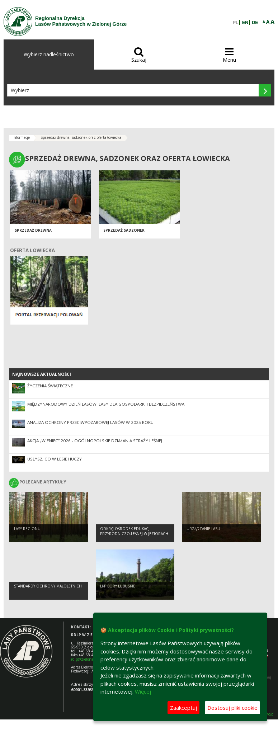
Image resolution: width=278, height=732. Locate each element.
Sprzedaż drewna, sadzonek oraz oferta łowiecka (81, 137)
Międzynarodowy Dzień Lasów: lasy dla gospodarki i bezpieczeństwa (105, 404)
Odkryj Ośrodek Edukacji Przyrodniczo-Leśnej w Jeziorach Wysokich (134, 534)
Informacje (21, 137)
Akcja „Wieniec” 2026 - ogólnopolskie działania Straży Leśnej (94, 440)
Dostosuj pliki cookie (232, 707)
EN (245, 22)
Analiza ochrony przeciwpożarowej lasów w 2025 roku (90, 422)
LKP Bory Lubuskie (117, 586)
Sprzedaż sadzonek (124, 230)
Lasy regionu (27, 528)
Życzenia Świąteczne (50, 385)
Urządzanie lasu (203, 528)
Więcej (143, 691)
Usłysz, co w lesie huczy (54, 459)
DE (255, 22)
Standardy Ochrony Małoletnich (48, 586)
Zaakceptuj (183, 707)
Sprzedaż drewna (33, 230)
